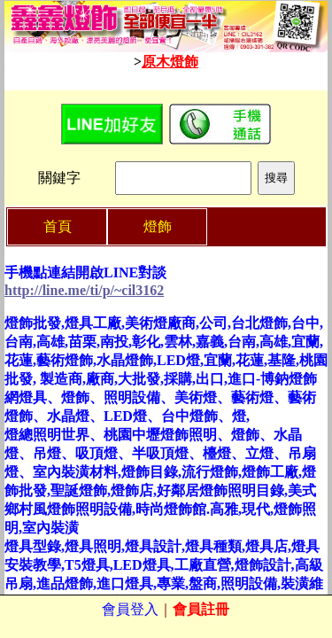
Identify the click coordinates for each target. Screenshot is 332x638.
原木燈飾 (170, 61)
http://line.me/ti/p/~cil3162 (84, 290)
